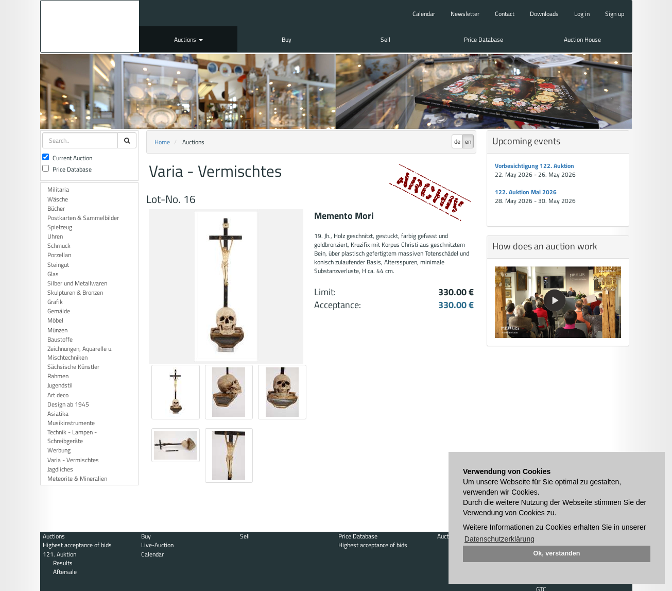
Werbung (59, 450)
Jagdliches (60, 469)
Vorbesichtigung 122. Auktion (534, 166)
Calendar (423, 14)
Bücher (56, 208)
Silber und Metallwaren (77, 283)
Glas (53, 274)
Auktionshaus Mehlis (90, 26)
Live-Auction (157, 545)
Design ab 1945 (68, 404)
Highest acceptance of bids (77, 545)
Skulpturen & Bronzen (75, 292)
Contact (504, 14)
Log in (582, 14)
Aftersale (65, 572)
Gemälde (58, 311)
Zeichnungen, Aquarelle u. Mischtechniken (80, 353)
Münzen (57, 330)
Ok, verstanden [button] (556, 553)
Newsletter (465, 14)
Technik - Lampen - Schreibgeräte (72, 436)
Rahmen (57, 376)
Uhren (55, 236)
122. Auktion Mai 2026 (526, 192)
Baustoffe (60, 339)
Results (63, 563)
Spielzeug (59, 227)
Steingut (58, 264)
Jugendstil (60, 385)
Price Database (483, 39)
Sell (385, 39)
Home (162, 142)
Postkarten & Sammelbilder (83, 218)
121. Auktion (59, 554)
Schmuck (59, 245)
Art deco (57, 395)
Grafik (55, 302)
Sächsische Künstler (73, 367)
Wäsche (57, 199)
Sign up (614, 14)
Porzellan (59, 255)
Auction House (582, 39)
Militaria (58, 189)
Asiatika (57, 413)
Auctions (188, 39)
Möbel (55, 320)
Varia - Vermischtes (73, 460)
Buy (286, 39)
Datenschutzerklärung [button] (499, 539)
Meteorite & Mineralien (77, 478)
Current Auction (67, 158)
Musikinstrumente (71, 423)
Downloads (544, 14)
